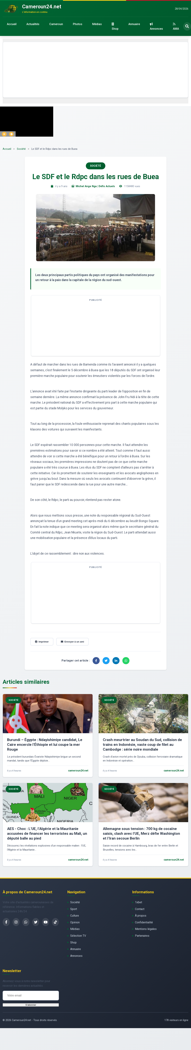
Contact (139, 909)
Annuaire (134, 24)
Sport (73, 909)
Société (21, 148)
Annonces (156, 26)
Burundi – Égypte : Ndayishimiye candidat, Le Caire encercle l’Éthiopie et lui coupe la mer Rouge (44, 745)
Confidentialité (144, 922)
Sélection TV (78, 935)
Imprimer (42, 641)
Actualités (32, 24)
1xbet (138, 902)
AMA (176, 26)
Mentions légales (146, 929)
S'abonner (30, 1005)
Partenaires (142, 935)
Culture (74, 915)
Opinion (75, 922)
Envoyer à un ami (72, 641)
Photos (77, 24)
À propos (140, 915)
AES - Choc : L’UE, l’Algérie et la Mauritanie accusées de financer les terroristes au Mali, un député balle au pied (47, 833)
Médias (97, 24)
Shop (115, 26)
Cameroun (56, 24)
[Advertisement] (95, 70)
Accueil (11, 24)
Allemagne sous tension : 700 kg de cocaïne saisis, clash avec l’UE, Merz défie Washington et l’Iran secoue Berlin (141, 833)
